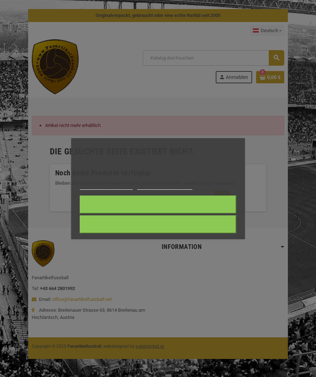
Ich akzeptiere (157, 204)
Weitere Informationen (106, 186)
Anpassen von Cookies (164, 186)
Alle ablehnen (158, 224)
